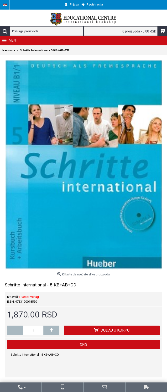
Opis (83, 344)
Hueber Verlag (29, 297)
